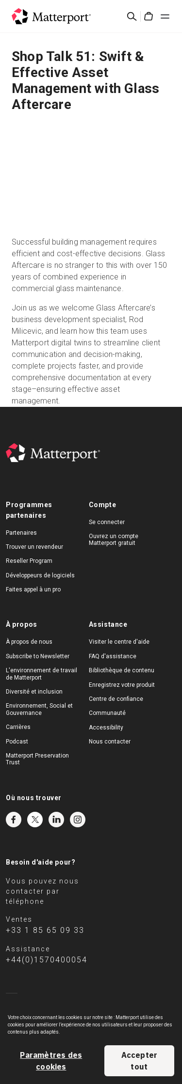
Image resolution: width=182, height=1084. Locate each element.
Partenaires (21, 532)
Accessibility (106, 727)
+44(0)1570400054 (46, 959)
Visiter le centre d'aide (119, 641)
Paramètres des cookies (51, 1060)
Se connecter (107, 522)
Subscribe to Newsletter (37, 656)
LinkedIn (56, 819)
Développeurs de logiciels (40, 575)
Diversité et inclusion (34, 691)
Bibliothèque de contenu (121, 670)
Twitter (35, 819)
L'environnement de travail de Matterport (41, 674)
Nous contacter (110, 741)
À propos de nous (29, 641)
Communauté (107, 713)
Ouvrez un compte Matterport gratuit (113, 539)
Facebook (13, 819)
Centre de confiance (116, 699)
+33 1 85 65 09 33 (45, 930)
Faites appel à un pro (33, 589)
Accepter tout (139, 1060)
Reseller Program (29, 560)
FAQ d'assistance (112, 656)
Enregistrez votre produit (122, 684)
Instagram (77, 819)
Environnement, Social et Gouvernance (39, 709)
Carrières (18, 727)
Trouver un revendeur (34, 546)
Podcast (17, 741)
